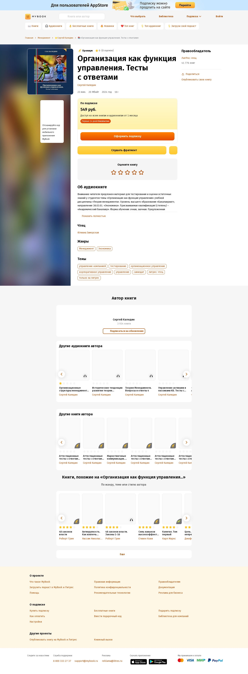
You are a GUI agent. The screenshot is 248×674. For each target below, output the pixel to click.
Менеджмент (86, 248)
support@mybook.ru (86, 661)
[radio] (113, 172)
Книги (35, 26)
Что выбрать (138, 16)
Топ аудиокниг (153, 26)
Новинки (109, 26)
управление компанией (92, 266)
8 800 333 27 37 (62, 661)
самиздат (139, 272)
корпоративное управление (95, 272)
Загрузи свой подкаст (184, 26)
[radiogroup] (127, 173)
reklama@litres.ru (112, 661)
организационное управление (148, 266)
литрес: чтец (156, 272)
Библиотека (166, 16)
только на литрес (89, 277)
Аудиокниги (55, 26)
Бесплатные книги (83, 26)
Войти (219, 16)
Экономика (104, 248)
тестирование (118, 266)
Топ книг (129, 26)
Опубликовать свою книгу (196, 79)
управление (122, 272)
